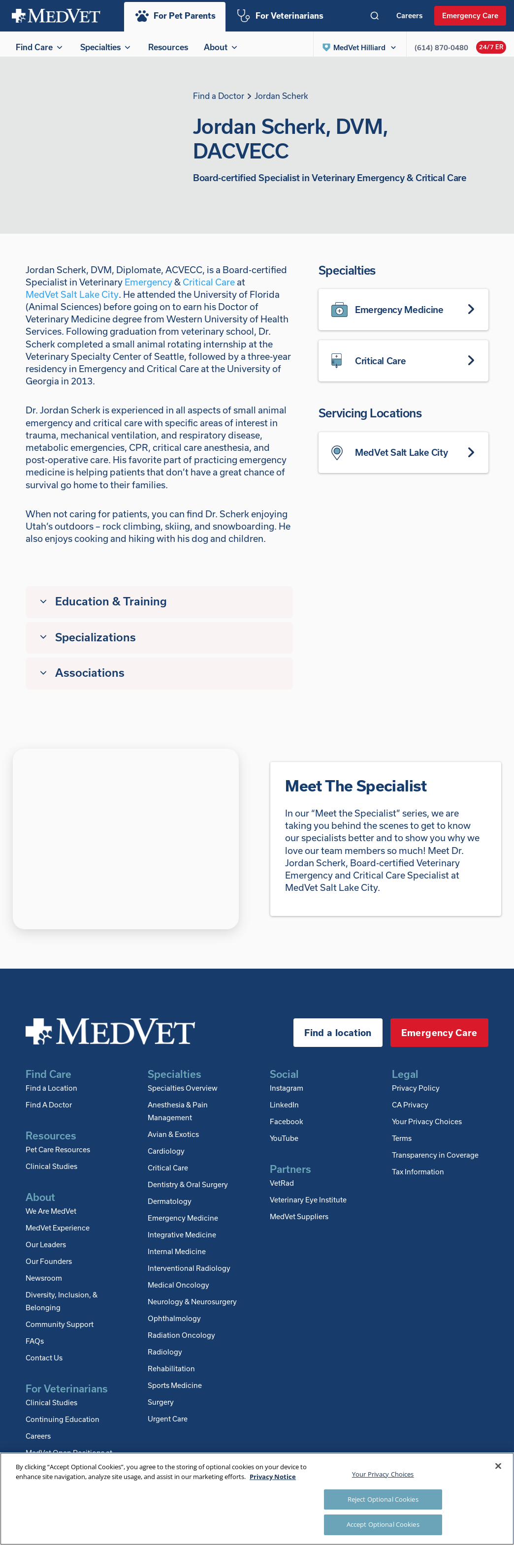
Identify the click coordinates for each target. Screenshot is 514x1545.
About (221, 47)
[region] (257, 1498)
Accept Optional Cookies (383, 1524)
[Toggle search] (375, 16)
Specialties (106, 47)
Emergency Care (470, 15)
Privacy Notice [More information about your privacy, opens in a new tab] (273, 1476)
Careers (409, 15)
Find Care (40, 47)
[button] (359, 47)
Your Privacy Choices (427, 1128)
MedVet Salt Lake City (72, 300)
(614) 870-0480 (441, 47)
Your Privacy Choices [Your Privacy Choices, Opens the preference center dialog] (383, 1474)
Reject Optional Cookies (383, 1499)
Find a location (337, 1039)
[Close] (498, 1466)
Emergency (148, 288)
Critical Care (209, 288)
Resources (168, 47)
